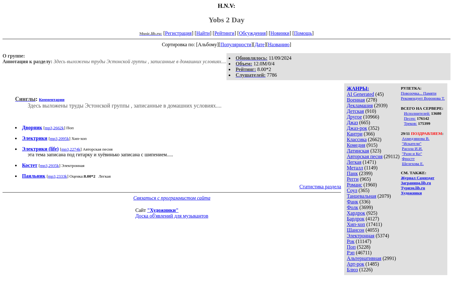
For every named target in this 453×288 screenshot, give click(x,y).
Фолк (352, 207)
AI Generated (360, 94)
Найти (203, 33)
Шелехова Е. (413, 163)
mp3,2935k (49, 165)
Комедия (356, 145)
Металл (355, 167)
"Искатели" (411, 143)
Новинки (279, 33)
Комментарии (51, 99)
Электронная (360, 235)
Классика (356, 139)
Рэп (351, 252)
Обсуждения (252, 33)
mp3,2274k (70, 149)
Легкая (354, 162)
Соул (352, 190)
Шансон (355, 230)
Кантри (354, 133)
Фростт (408, 158)
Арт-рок (355, 264)
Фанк (352, 201)
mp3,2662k (54, 127)
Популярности (235, 44)
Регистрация (178, 33)
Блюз (352, 269)
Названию (279, 44)
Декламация (360, 105)
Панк (352, 173)
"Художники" (163, 210)
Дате (259, 44)
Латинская (358, 150)
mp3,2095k (59, 138)
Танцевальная (361, 196)
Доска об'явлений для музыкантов (171, 216)
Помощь (303, 33)
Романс (354, 184)
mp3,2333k (57, 176)
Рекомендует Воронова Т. (423, 98)
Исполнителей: (417, 113)
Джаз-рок (357, 128)
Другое (354, 116)
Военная (356, 99)
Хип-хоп (356, 224)
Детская (355, 111)
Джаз (352, 122)
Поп (351, 247)
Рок (350, 241)
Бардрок (355, 218)
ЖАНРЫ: (358, 88)
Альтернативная (364, 258)
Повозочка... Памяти (418, 93)
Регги (352, 179)
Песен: (410, 118)
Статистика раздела (320, 186)
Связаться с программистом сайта (171, 198)
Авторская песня (365, 156)
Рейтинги (224, 33)
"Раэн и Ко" (412, 153)
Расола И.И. (412, 148)
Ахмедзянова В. (415, 138)
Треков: (410, 123)
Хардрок (356, 213)
